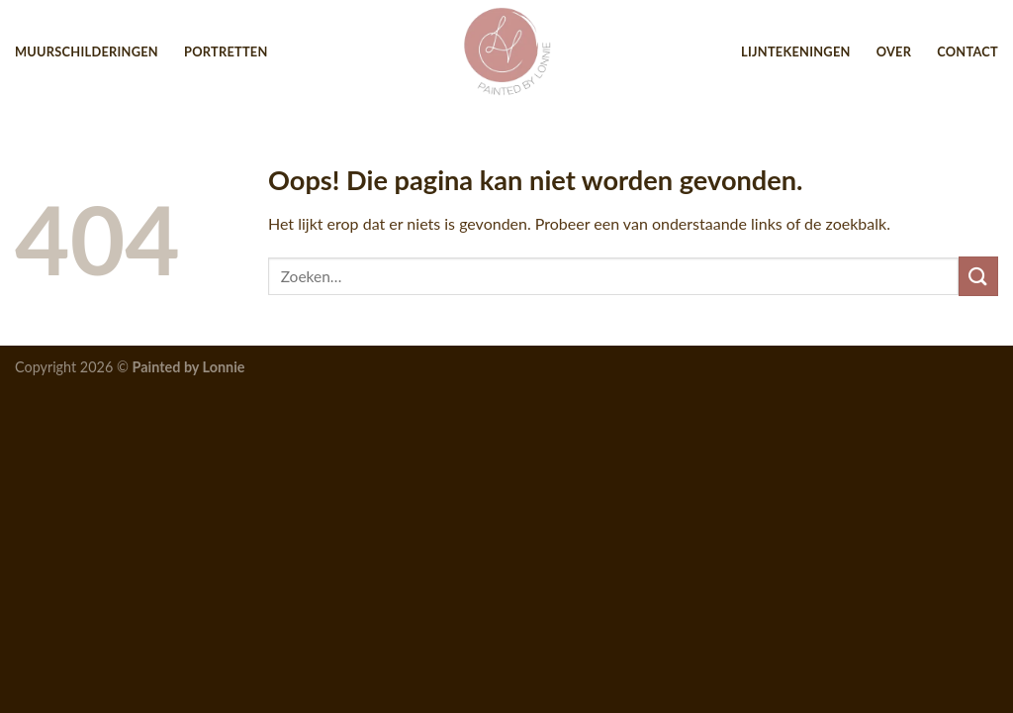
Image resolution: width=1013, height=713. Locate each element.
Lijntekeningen (796, 51)
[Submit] (978, 275)
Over (894, 51)
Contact (967, 51)
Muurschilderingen (86, 51)
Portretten (226, 51)
